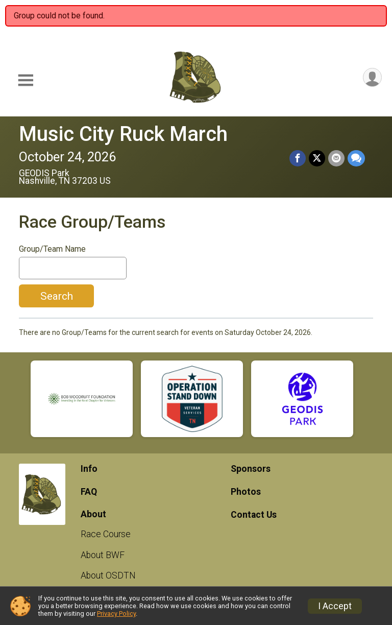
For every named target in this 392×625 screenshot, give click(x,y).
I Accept (335, 606)
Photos (246, 492)
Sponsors (251, 469)
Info (89, 469)
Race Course (106, 534)
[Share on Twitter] (317, 158)
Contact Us (254, 515)
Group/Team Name (52, 249)
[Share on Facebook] (297, 158)
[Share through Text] (356, 158)
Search (56, 296)
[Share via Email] (336, 158)
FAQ (89, 492)
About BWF (103, 555)
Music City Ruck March (123, 134)
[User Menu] (372, 77)
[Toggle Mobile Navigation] (25, 80)
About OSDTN (108, 575)
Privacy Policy (116, 613)
